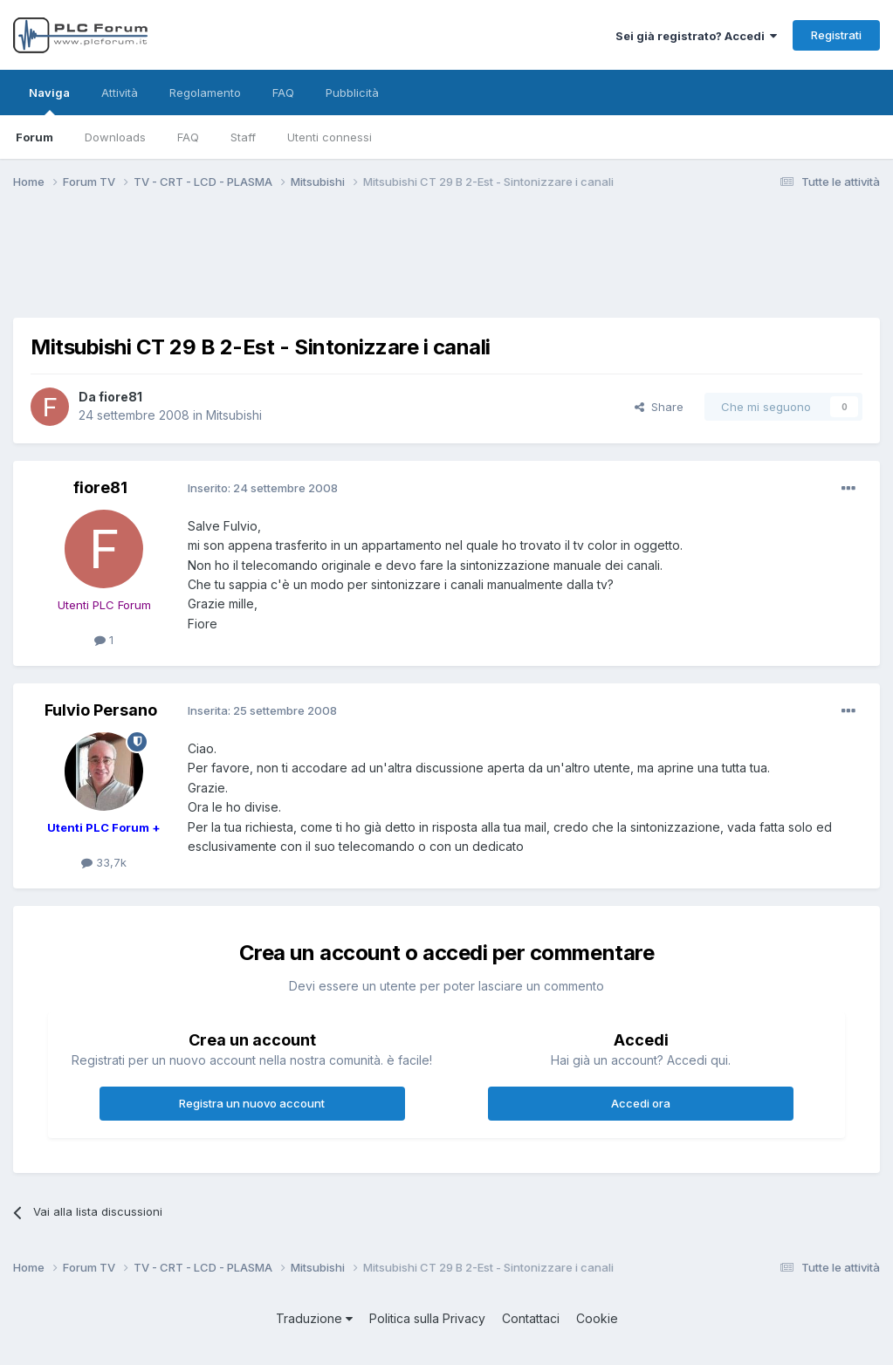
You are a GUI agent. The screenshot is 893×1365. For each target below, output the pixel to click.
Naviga (49, 100)
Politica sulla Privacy (427, 1318)
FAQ (188, 137)
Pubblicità (352, 92)
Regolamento (205, 92)
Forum (34, 137)
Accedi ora (640, 1103)
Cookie (597, 1318)
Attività (119, 92)
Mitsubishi (234, 415)
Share (659, 407)
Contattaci (531, 1318)
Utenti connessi (329, 137)
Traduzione (314, 1318)
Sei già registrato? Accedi (696, 36)
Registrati (836, 35)
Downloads (115, 137)
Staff (243, 137)
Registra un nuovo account (252, 1103)
